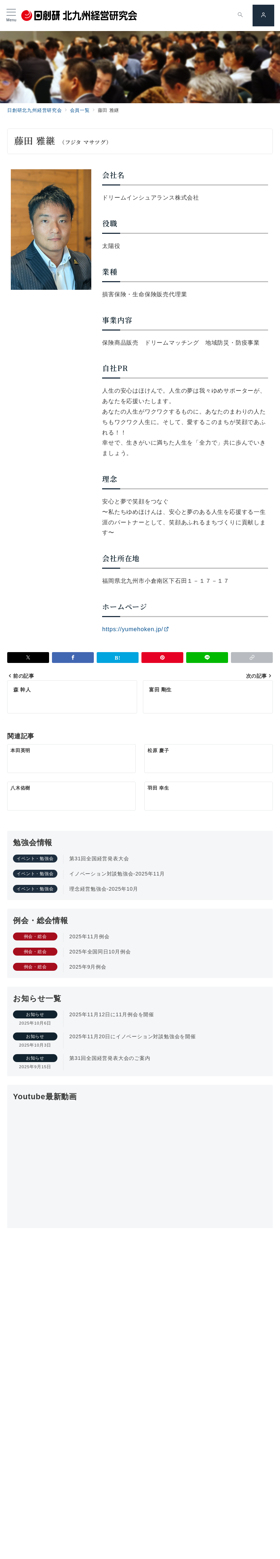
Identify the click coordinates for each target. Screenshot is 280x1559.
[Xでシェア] (28, 657)
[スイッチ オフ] (240, 15)
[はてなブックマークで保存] (118, 657)
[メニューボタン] (11, 15)
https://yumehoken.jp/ (135, 629)
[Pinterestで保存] (162, 657)
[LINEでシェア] (207, 657)
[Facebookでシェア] (73, 657)
